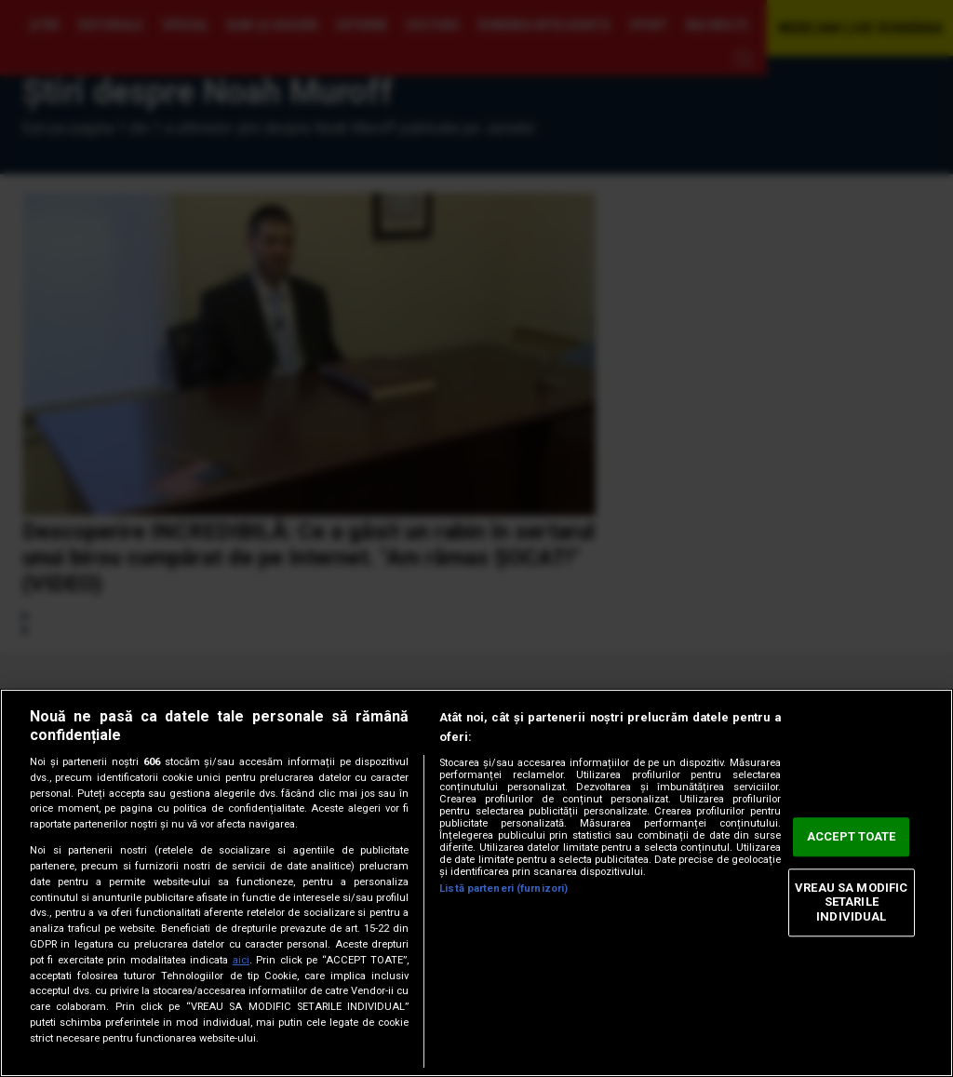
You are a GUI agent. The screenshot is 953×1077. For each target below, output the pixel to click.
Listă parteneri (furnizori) (503, 888)
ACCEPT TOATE (851, 837)
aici (241, 960)
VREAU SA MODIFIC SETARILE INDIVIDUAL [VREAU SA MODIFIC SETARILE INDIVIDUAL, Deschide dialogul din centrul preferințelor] (851, 902)
